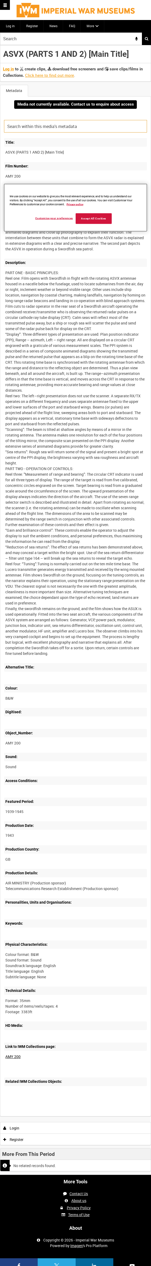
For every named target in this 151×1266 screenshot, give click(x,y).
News (53, 26)
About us (78, 1200)
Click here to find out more (49, 75)
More (90, 26)
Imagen (76, 1245)
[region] (75, 208)
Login (11, 1128)
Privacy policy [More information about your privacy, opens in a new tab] (75, 204)
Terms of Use (79, 1214)
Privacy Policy (79, 1207)
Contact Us (78, 1193)
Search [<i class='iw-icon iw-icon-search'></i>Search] (146, 39)
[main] (75, 610)
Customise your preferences (54, 218)
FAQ (72, 26)
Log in (10, 26)
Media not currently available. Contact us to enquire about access (75, 104)
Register (32, 26)
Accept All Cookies (93, 218)
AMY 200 (13, 1056)
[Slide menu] (5, 5)
